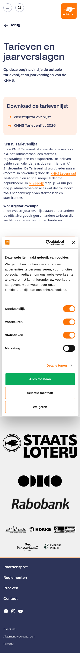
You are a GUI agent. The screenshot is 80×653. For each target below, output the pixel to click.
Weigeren (40, 407)
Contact (10, 598)
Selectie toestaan (40, 393)
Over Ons (9, 629)
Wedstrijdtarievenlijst (29, 117)
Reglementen (15, 577)
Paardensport (15, 567)
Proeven (10, 588)
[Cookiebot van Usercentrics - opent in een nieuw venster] (47, 242)
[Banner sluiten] (73, 242)
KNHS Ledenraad (63, 173)
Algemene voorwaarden (19, 636)
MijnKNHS (36, 183)
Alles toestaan (40, 379)
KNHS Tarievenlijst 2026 (31, 125)
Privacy (8, 644)
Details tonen (57, 365)
